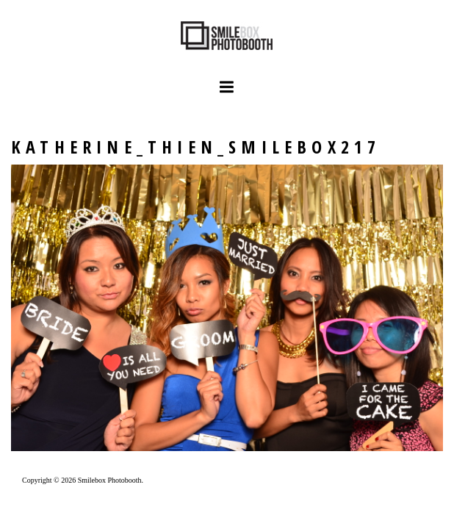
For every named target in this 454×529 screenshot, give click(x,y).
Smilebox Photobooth (110, 480)
